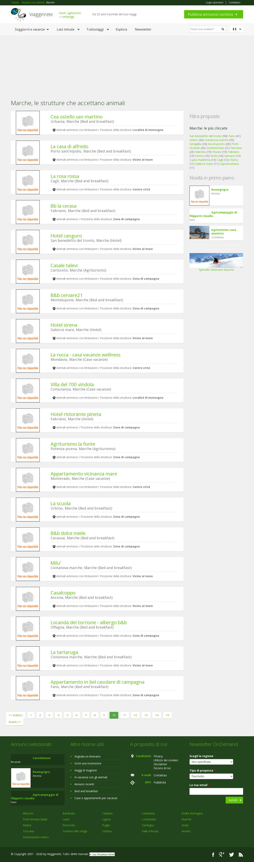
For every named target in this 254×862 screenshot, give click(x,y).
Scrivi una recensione (87, 763)
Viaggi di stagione (85, 770)
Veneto (186, 831)
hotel (62, 13)
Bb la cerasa (64, 206)
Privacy (158, 756)
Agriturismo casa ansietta (223, 231)
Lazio (66, 819)
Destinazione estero (36, 837)
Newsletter (143, 29)
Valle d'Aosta (150, 831)
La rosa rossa (65, 176)
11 (124, 715)
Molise (27, 825)
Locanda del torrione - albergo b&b (89, 622)
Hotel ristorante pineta (76, 414)
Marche (186, 819)
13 (146, 715)
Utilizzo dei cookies (166, 760)
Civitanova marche (216, 140)
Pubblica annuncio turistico (210, 14)
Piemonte (69, 825)
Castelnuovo (42, 758)
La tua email (200, 785)
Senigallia (195, 144)
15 (167, 715)
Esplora (121, 29)
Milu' (56, 563)
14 (156, 715)
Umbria (107, 831)
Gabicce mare (204, 164)
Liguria (106, 819)
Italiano (237, 29)
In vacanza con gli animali (90, 777)
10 (113, 715)
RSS (241, 854)
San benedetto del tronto (206, 136)
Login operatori (214, 2)
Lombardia (149, 819)
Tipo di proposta (203, 770)
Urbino (194, 140)
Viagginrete (41, 14)
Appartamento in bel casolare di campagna (97, 682)
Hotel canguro (66, 235)
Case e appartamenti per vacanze (95, 798)
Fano (231, 136)
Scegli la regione (203, 756)
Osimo (234, 160)
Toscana (28, 831)
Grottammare (215, 148)
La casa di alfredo (69, 146)
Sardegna (148, 825)
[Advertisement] (127, 65)
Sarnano (229, 156)
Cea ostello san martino (77, 116)
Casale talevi (64, 265)
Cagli (220, 160)
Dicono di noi (162, 768)
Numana (236, 148)
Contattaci (234, 2)
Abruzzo (28, 813)
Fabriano (233, 152)
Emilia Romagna (192, 813)
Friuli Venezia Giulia (35, 819)
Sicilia (185, 825)
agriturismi (74, 13)
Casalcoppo (63, 592)
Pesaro (216, 152)
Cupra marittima (200, 160)
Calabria (107, 813)
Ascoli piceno (216, 144)
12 (135, 715)
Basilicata (69, 813)
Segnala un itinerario (87, 756)
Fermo (199, 156)
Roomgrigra (219, 189)
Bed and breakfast (86, 791)
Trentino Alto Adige (75, 831)
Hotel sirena (64, 325)
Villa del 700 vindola (72, 384)
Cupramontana (229, 164)
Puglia (106, 825)
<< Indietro (16, 715)
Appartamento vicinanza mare (84, 473)
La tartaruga (64, 652)
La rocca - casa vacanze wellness (85, 354)
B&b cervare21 (67, 295)
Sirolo (214, 156)
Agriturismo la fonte (73, 444)
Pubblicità (160, 782)
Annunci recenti (84, 784)
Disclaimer (160, 764)
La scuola (61, 503)
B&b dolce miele (68, 533)
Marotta (200, 152)
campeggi (68, 16)
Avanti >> (15, 722)
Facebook (213, 854)
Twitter (231, 854)
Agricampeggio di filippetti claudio (213, 214)
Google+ (221, 854)
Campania (148, 813)
